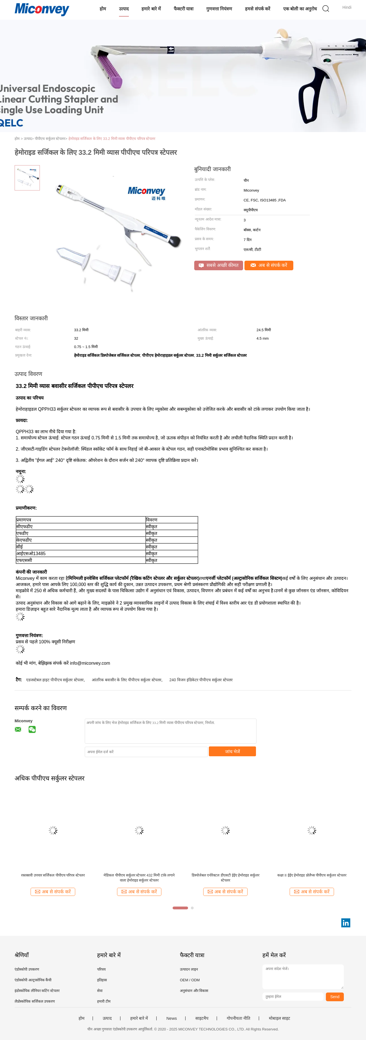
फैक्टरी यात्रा (183, 8)
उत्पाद (124, 8)
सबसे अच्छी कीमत (218, 265)
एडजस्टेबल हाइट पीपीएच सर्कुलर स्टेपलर (55, 680)
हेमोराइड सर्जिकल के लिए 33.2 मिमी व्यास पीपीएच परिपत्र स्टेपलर (111, 139)
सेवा (99, 991)
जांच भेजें (232, 751)
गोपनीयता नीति (238, 1018)
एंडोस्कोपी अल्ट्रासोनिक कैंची (33, 980)
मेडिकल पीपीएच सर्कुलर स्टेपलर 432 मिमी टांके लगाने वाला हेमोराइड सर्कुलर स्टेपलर (139, 877)
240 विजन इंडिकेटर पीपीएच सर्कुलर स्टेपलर (201, 680)
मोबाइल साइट (279, 1018)
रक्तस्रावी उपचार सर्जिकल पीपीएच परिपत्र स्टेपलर (53, 875)
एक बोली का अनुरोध (300, 8)
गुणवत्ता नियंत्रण (219, 8)
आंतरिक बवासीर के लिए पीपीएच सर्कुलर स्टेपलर (126, 680)
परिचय (101, 969)
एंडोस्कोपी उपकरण (27, 969)
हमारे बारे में (151, 8)
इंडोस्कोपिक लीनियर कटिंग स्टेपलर (37, 991)
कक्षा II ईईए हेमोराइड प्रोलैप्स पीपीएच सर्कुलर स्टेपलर (311, 875)
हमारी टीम (104, 1001)
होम (103, 8)
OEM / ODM (190, 980)
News (171, 1018)
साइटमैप (202, 1018)
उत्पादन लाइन (189, 969)
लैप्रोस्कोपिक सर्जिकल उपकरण (35, 1001)
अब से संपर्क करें (269, 265)
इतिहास (102, 980)
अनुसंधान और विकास (194, 991)
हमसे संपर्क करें (257, 8)
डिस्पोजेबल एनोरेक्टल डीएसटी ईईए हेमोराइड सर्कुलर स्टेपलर (225, 877)
